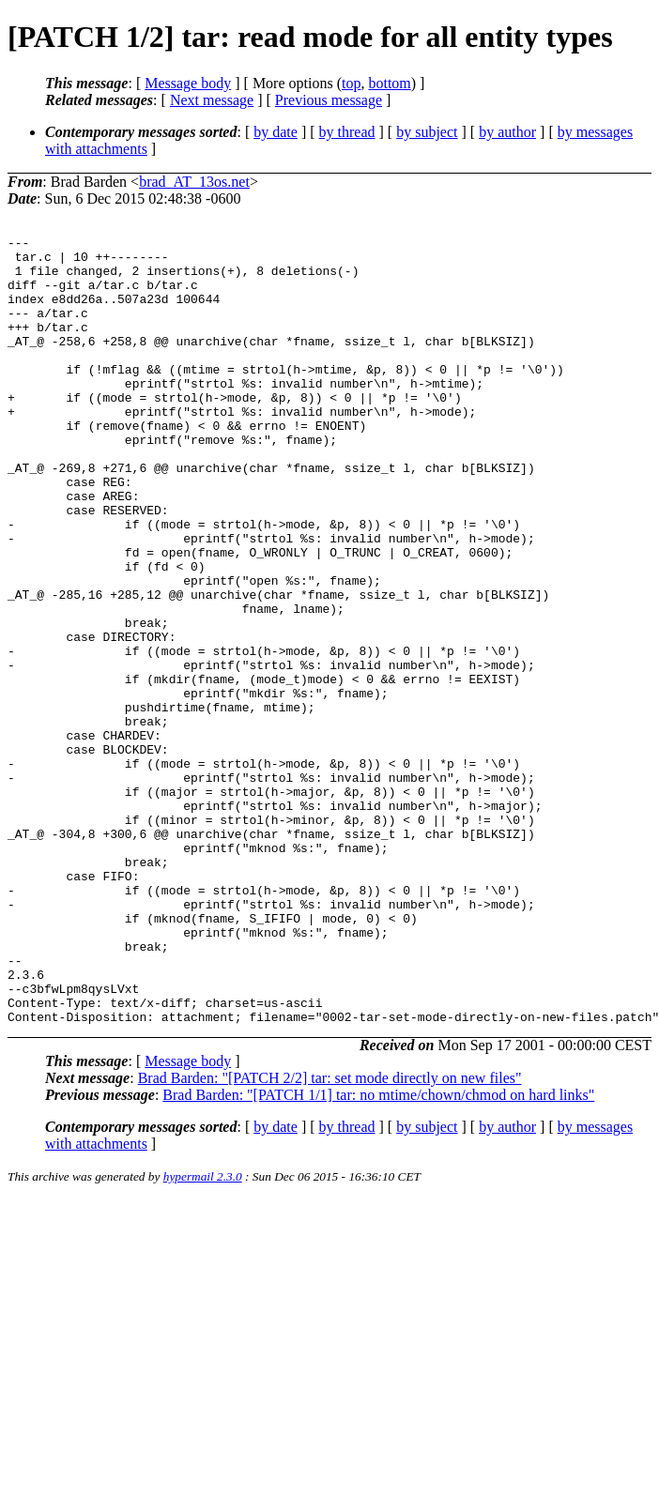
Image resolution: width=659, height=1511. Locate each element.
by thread (347, 132)
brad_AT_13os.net (194, 182)
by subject (426, 132)
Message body (188, 83)
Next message (211, 100)
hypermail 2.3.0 (202, 1334)
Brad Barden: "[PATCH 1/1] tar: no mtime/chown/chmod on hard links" (378, 1252)
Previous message (328, 100)
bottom (389, 83)
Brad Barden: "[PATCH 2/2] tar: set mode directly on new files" (330, 1236)
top (351, 83)
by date (275, 132)
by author (507, 132)
